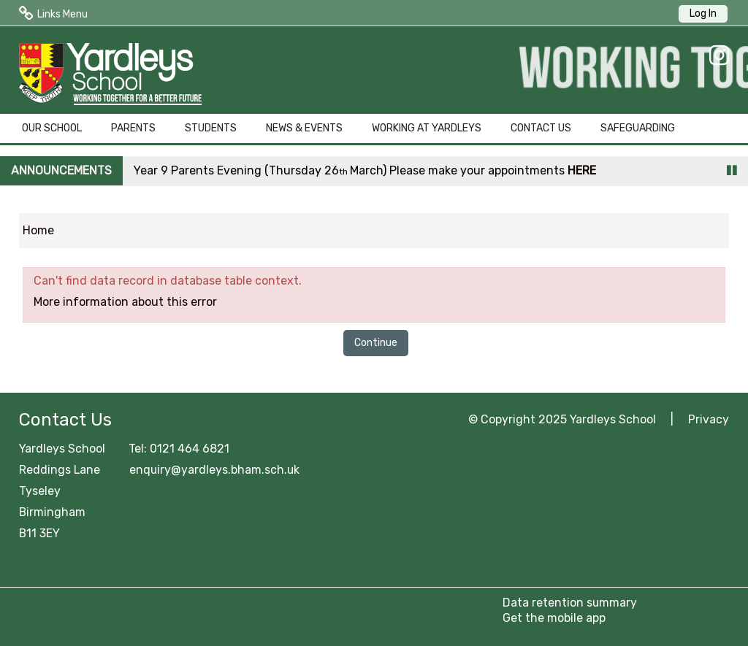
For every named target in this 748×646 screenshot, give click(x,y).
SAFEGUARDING (637, 128)
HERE (582, 170)
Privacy (708, 419)
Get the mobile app (554, 618)
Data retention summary (570, 603)
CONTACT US (541, 128)
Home (38, 230)
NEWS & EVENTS (304, 128)
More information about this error (125, 302)
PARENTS (133, 128)
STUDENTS (211, 128)
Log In (703, 13)
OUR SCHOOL (52, 128)
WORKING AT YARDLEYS (426, 128)
